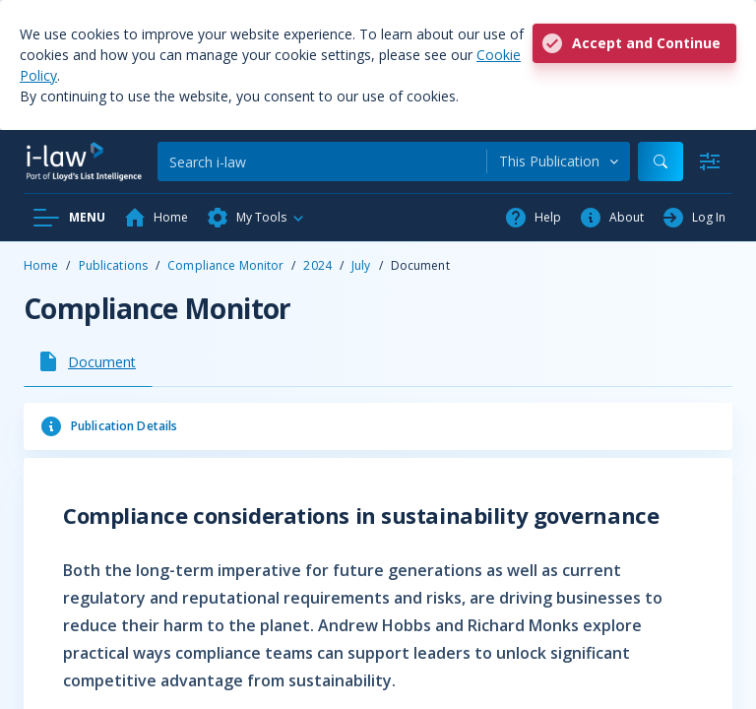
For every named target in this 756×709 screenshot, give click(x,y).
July (360, 265)
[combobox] (558, 161)
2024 (317, 265)
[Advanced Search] (709, 161)
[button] (256, 217)
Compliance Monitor (225, 265)
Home (41, 265)
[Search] (322, 161)
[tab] (88, 361)
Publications (113, 265)
